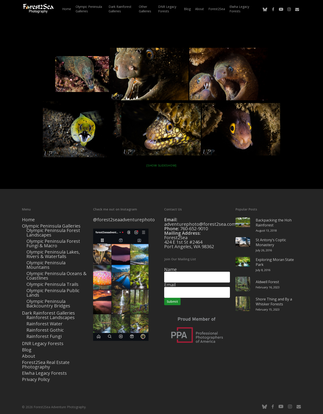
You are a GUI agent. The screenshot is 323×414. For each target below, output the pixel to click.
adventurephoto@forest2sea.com (200, 224)
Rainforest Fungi (44, 336)
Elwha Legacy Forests (44, 373)
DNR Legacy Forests (42, 343)
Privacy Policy (36, 379)
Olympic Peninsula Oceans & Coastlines (56, 275)
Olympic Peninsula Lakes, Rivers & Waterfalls (53, 254)
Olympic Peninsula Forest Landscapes (53, 232)
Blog (26, 350)
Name (170, 269)
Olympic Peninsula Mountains (45, 265)
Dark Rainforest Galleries (48, 313)
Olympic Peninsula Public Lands (52, 292)
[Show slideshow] (161, 165)
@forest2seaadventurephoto (124, 220)
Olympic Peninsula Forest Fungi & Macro (53, 243)
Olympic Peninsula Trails (52, 284)
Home (28, 219)
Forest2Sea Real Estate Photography (46, 364)
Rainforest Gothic (45, 330)
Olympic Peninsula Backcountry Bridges (48, 303)
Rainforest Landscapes (50, 317)
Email (170, 285)
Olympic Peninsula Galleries (51, 226)
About (28, 356)
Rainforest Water (44, 324)
